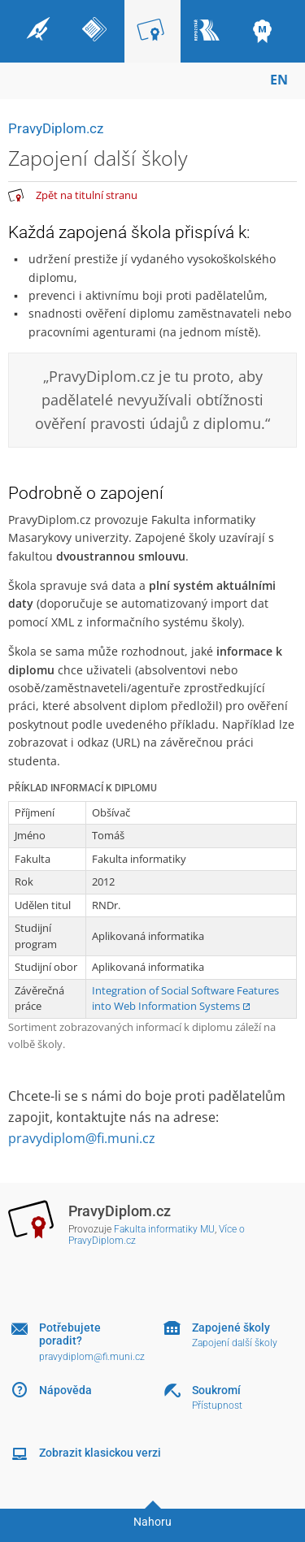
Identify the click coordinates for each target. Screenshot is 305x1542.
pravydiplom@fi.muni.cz (81, 1138)
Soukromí (216, 1390)
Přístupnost (217, 1405)
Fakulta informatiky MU (164, 1229)
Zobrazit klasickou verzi (100, 1452)
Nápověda (65, 1390)
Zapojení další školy (234, 1343)
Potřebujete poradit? (70, 1334)
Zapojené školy (231, 1327)
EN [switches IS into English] (279, 80)
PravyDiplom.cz (55, 128)
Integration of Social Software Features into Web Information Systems (185, 998)
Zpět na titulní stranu (86, 195)
